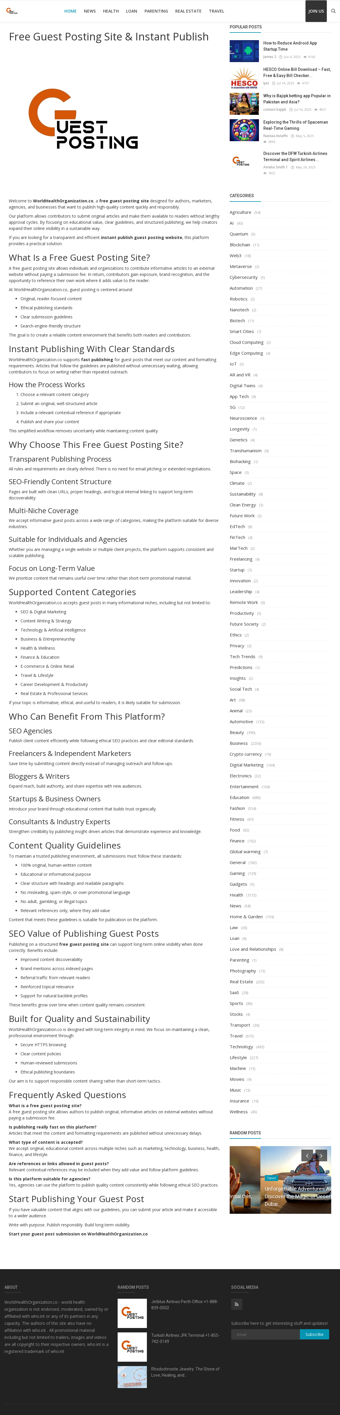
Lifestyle (238, 1052)
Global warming (245, 846)
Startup (237, 565)
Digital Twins (242, 380)
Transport (240, 1020)
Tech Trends (242, 651)
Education (239, 792)
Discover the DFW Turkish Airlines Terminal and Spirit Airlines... (295, 151)
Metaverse (241, 261)
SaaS (234, 987)
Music (235, 1085)
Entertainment (244, 781)
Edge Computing (246, 348)
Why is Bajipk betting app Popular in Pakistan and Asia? (297, 98)
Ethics (236, 630)
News (90, 11)
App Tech (239, 391)
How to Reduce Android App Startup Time (290, 46)
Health (111, 11)
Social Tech (241, 684)
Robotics (239, 294)
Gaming (237, 868)
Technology (241, 1041)
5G (233, 402)
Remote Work (244, 597)
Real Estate (188, 11)
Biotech (237, 315)
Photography (243, 966)
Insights (238, 673)
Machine (238, 1063)
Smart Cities (242, 326)
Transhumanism (246, 445)
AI (232, 218)
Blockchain (240, 240)
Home (70, 11)
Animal (236, 706)
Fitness (237, 814)
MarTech (239, 543)
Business (239, 738)
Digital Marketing (247, 760)
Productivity (242, 608)
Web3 (236, 250)
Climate (237, 478)
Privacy (237, 641)
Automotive (241, 716)
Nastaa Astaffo (275, 136)
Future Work (242, 510)
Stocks (236, 1009)
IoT (233, 359)
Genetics (239, 435)
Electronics (241, 771)
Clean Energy (243, 500)
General (237, 857)
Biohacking (240, 456)
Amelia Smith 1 (275, 162)
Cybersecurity (244, 272)
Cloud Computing (247, 337)
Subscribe (314, 1334)
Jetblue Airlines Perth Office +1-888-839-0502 (184, 1304)
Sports (236, 998)
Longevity (240, 424)
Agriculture (240, 207)
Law (234, 922)
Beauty (237, 727)
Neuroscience (243, 413)
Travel (216, 11)
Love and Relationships (253, 944)
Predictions (241, 662)
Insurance (239, 1096)
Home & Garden (246, 911)
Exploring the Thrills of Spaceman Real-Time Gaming (295, 125)
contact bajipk (274, 109)
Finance (237, 836)
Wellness (239, 1107)
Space (236, 467)
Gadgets (238, 879)
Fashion (237, 803)
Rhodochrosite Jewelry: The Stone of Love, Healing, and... (185, 1372)
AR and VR (240, 370)
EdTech (237, 521)
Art (233, 695)
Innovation (240, 575)
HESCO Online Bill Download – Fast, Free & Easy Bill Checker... (297, 72)
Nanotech (239, 305)
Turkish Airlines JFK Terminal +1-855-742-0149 (185, 1338)
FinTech (237, 532)
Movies (237, 1074)
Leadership (241, 586)
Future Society (244, 619)
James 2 (269, 56)
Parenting (156, 11)
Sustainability (243, 489)
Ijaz (266, 83)
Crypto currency (246, 749)
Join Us (316, 11)
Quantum (239, 229)
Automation (241, 283)
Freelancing (241, 554)
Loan (131, 11)
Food (235, 825)
